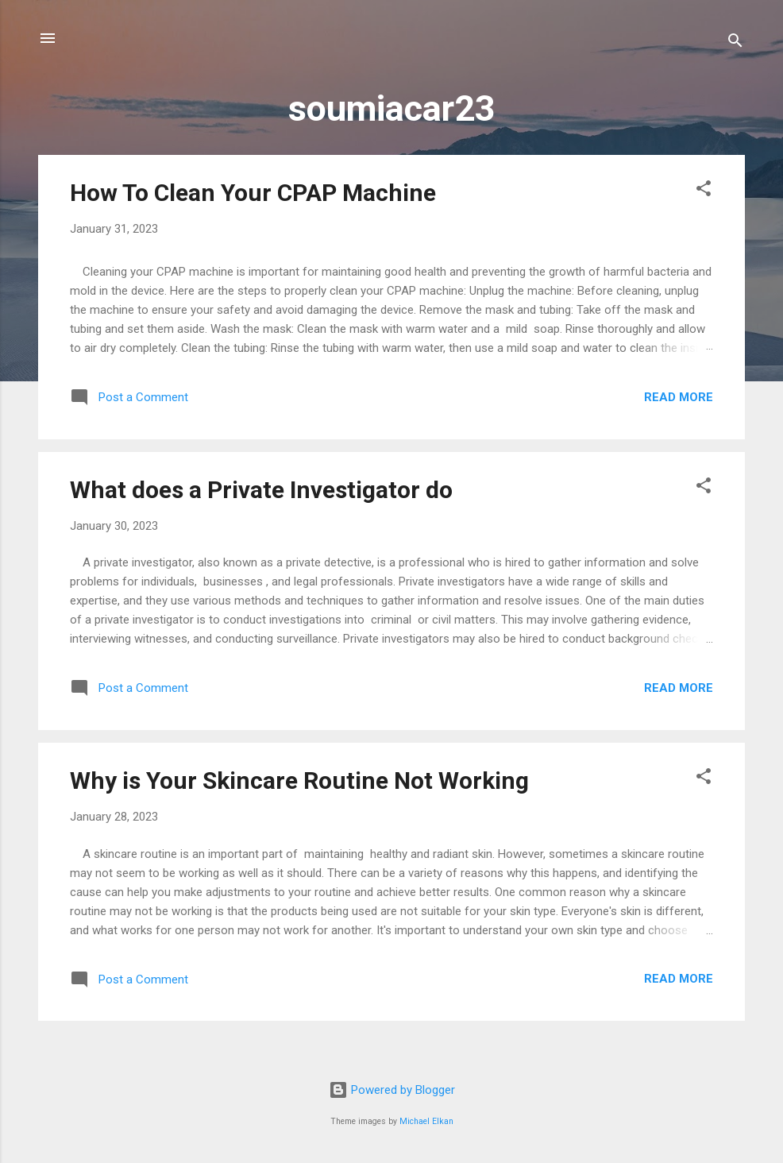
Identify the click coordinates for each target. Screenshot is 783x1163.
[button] (703, 191)
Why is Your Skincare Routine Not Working (299, 780)
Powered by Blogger (392, 1090)
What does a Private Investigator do (261, 490)
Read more (678, 397)
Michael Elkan (426, 1121)
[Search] (735, 43)
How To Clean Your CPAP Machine (253, 193)
